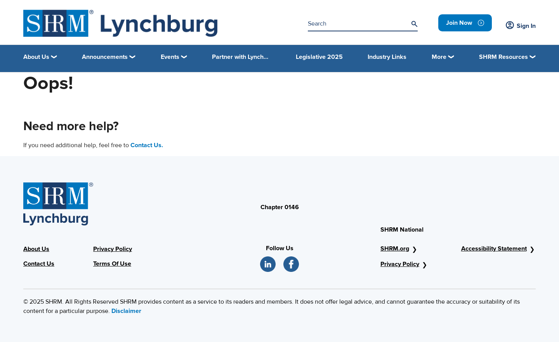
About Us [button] (36, 57)
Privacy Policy (112, 249)
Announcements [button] (105, 57)
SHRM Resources (503, 57)
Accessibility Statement (494, 249)
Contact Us (38, 264)
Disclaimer (126, 311)
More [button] (439, 57)
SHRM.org (394, 249)
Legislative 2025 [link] (319, 57)
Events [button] (170, 57)
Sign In (521, 26)
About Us (36, 249)
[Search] (414, 24)
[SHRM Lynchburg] (120, 23)
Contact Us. (146, 145)
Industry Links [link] (387, 57)
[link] (465, 22)
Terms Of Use (112, 264)
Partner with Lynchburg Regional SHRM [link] (241, 57)
